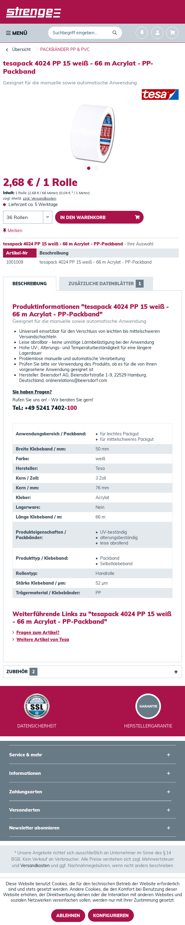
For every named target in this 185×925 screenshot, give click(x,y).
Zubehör (21, 671)
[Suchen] (116, 33)
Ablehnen (68, 915)
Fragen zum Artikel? (35, 632)
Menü (16, 33)
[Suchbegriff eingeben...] (85, 33)
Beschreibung (29, 283)
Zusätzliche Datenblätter (106, 284)
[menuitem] (16, 33)
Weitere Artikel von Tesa (40, 639)
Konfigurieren (111, 915)
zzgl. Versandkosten (39, 198)
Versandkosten (35, 865)
